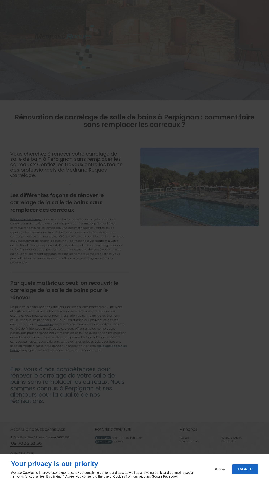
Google (157, 476)
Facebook (170, 476)
